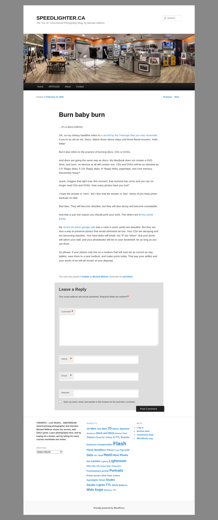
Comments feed (145, 434)
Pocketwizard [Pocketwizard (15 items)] (93, 471)
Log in (140, 427)
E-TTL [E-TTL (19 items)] (116, 437)
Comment (67, 311)
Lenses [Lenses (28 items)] (95, 461)
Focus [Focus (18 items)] (110, 450)
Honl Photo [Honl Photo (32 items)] (120, 455)
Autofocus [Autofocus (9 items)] (91, 433)
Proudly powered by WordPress (109, 508)
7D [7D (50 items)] (110, 428)
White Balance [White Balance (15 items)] (119, 485)
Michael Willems (100, 277)
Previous (166, 97)
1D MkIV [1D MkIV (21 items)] (91, 428)
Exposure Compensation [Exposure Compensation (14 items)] (99, 444)
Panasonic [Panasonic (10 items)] (116, 466)
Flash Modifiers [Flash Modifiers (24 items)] (96, 449)
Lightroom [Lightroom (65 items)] (117, 461)
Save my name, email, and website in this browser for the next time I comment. (99, 402)
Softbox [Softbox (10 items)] (116, 476)
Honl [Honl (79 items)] (108, 455)
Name (66, 359)
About (68, 86)
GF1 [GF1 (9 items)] (96, 455)
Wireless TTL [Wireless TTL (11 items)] (110, 490)
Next (178, 97)
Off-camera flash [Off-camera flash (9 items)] (103, 466)
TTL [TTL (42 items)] (108, 485)
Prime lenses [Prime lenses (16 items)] (93, 475)
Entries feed (143, 431)
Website (65, 392)
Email (66, 375)
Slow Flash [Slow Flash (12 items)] (106, 475)
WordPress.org (145, 438)
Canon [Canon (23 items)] (90, 437)
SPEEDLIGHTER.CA (60, 18)
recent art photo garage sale (79, 227)
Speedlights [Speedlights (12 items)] (92, 480)
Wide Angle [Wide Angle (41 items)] (94, 489)
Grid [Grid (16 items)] (100, 455)
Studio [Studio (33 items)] (110, 479)
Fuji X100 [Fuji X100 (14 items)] (124, 450)
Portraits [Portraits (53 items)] (116, 470)
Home (40, 86)
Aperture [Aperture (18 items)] (124, 428)
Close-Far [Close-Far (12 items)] (100, 437)
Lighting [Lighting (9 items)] (104, 461)
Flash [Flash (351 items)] (119, 443)
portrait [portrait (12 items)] (105, 471)
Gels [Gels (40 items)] (89, 455)
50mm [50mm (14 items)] (116, 428)
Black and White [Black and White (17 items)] (105, 433)
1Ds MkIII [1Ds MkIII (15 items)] (102, 428)
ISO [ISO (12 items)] (88, 461)
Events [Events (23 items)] (125, 437)
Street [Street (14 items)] (102, 480)
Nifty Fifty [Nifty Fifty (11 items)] (91, 466)
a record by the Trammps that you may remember (129, 135)
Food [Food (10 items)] (117, 450)
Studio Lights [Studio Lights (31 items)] (95, 485)
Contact (80, 86)
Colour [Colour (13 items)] (109, 437)
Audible (85, 277)
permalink (128, 277)
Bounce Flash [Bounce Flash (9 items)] (121, 433)
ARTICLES (54, 86)
